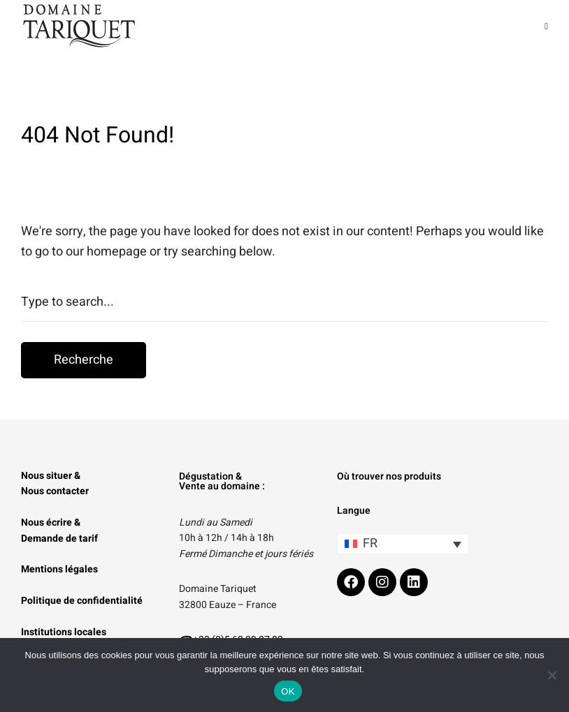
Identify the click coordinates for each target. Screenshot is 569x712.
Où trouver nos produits (389, 476)
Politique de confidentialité (82, 600)
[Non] (552, 675)
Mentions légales (59, 569)
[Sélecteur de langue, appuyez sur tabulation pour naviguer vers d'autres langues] (403, 543)
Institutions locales (63, 632)
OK (287, 691)
